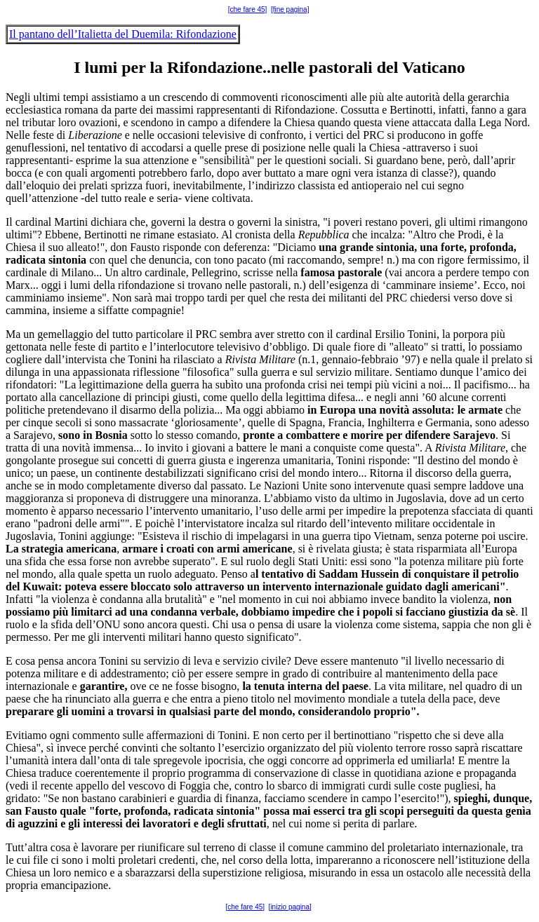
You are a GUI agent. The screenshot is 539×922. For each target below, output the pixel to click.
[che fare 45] (247, 9)
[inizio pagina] (290, 907)
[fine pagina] (290, 9)
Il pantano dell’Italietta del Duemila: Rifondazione (123, 34)
